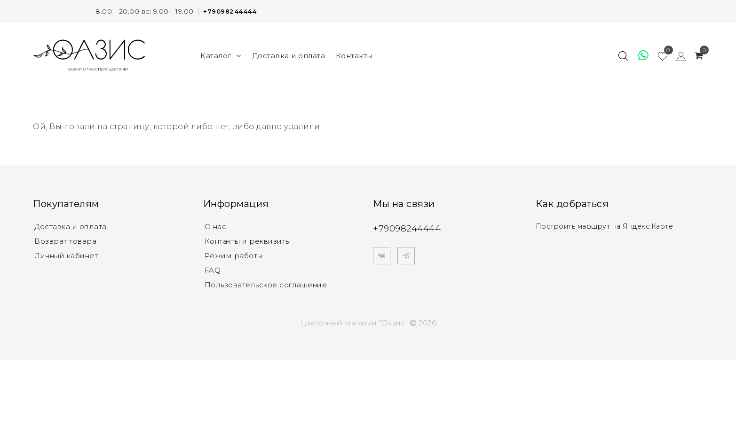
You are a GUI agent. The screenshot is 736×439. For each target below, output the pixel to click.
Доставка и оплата (288, 55)
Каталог (220, 55)
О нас (216, 226)
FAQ (213, 271)
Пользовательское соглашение (266, 286)
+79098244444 (228, 11)
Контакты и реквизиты (248, 241)
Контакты (354, 55)
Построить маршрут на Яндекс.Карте (608, 226)
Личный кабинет (66, 256)
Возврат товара (65, 241)
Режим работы (234, 256)
